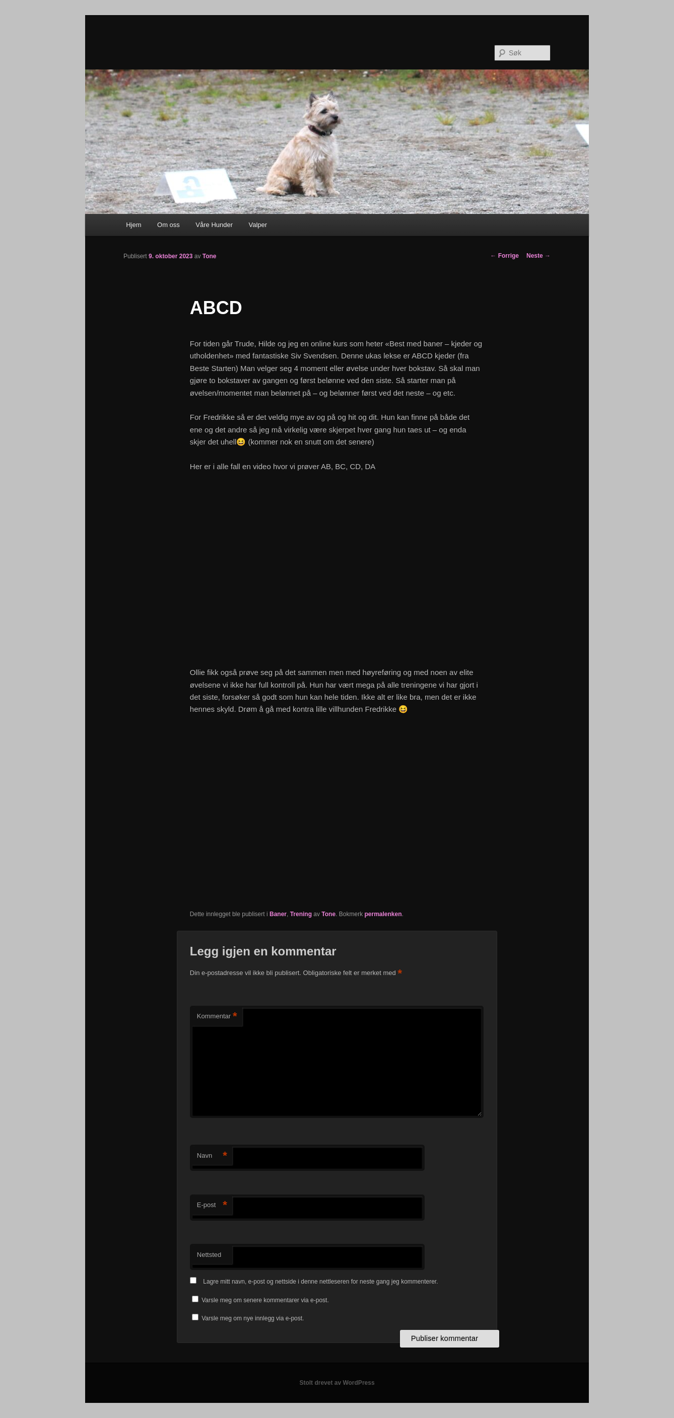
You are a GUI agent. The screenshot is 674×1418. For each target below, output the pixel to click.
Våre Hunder (214, 225)
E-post (212, 1205)
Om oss (168, 225)
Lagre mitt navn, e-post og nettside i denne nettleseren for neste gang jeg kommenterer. (320, 1281)
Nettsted (209, 1254)
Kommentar (217, 1016)
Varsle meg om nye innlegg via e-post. (252, 1318)
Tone (210, 256)
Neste (538, 255)
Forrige (504, 255)
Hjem (133, 225)
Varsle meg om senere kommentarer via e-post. (265, 1300)
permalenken (382, 914)
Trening (301, 914)
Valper (258, 225)
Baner (278, 914)
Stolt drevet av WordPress (336, 1382)
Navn (212, 1156)
